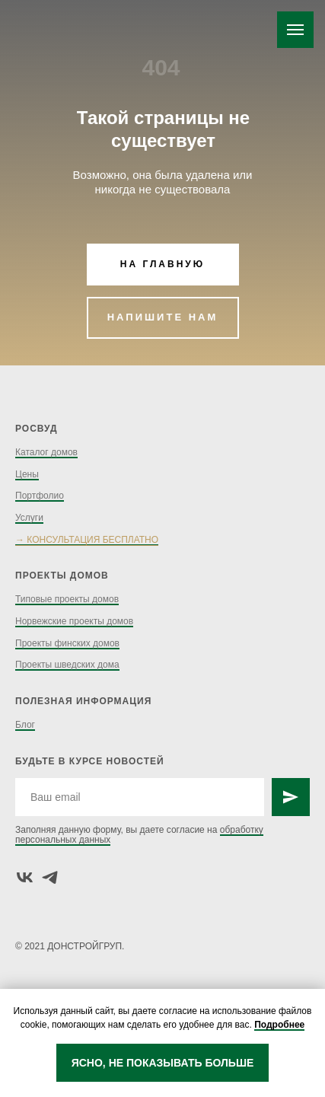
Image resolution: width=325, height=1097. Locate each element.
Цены (27, 474)
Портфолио (39, 495)
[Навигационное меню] (295, 29)
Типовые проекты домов (67, 599)
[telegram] (49, 877)
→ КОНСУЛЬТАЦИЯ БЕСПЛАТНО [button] (86, 539)
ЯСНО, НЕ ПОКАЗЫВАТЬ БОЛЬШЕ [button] (163, 1063)
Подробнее (279, 1024)
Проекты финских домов (67, 643)
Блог (25, 724)
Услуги (29, 517)
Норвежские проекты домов (74, 621)
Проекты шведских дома (67, 664)
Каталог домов (46, 452)
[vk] (24, 877)
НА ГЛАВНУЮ (162, 264)
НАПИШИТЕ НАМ (162, 317)
